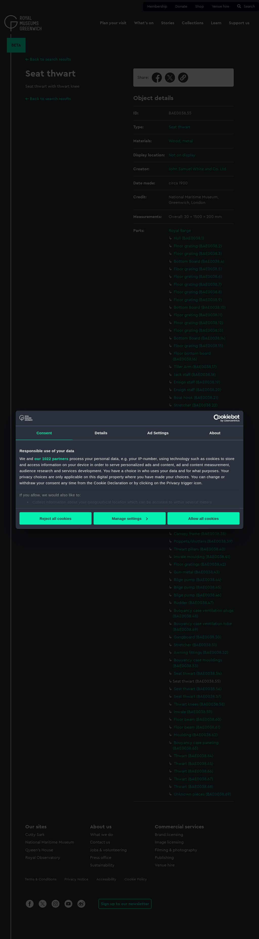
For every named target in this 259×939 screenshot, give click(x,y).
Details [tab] (101, 432)
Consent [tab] (44, 432)
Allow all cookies (203, 518)
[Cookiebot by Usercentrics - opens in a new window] (217, 418)
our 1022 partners (51, 458)
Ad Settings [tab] (157, 432)
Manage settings (130, 518)
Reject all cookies (56, 518)
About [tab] (215, 432)
